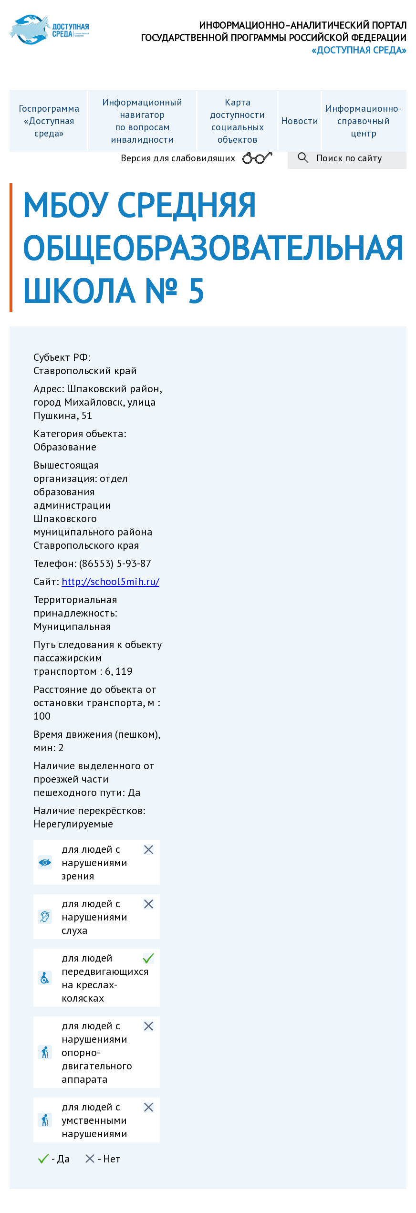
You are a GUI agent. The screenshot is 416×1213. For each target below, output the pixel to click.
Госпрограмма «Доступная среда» (49, 120)
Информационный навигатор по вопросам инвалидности (142, 121)
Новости (299, 121)
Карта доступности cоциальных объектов (237, 121)
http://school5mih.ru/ (110, 581)
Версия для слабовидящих (178, 158)
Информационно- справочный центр (363, 120)
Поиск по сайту (349, 158)
